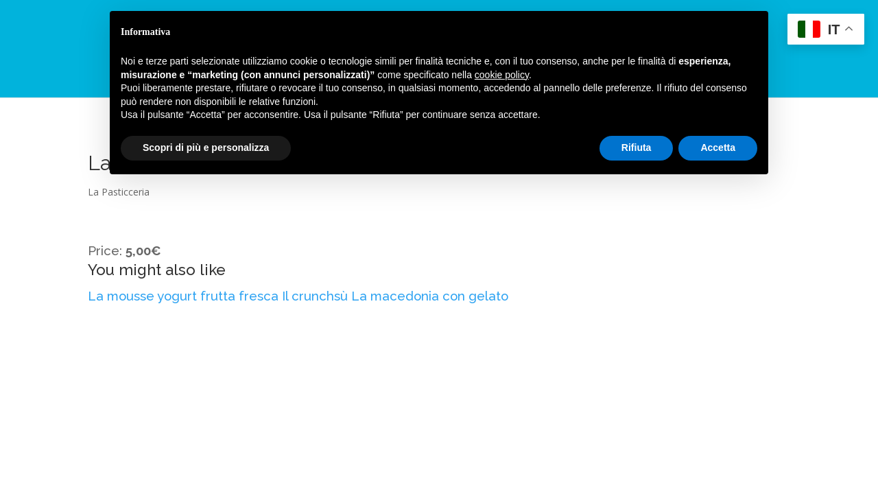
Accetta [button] (717, 147)
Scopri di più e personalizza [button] (206, 147)
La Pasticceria (119, 191)
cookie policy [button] (502, 74)
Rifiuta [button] (636, 147)
